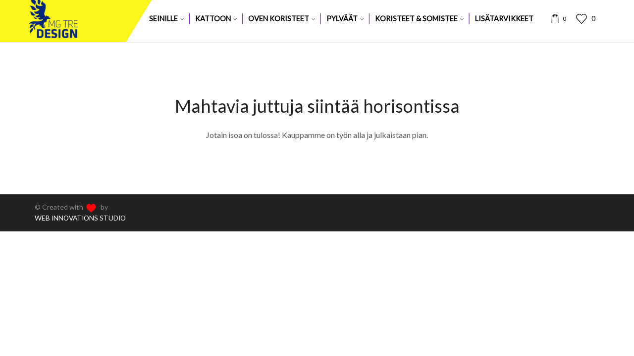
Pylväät (345, 18)
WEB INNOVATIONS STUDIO (82, 218)
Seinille (166, 18)
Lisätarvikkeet (504, 18)
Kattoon (216, 18)
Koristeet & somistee (419, 18)
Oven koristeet (281, 18)
